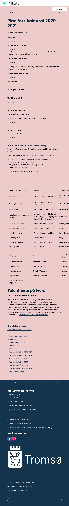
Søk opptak (12, 333)
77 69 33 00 (23, 401)
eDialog (49, 427)
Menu (34, 12)
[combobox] (59, 9)
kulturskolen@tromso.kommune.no (28, 409)
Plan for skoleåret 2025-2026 (19, 330)
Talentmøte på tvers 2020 (21, 355)
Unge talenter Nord (17, 326)
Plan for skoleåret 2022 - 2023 (21, 362)
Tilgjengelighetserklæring (17, 490)
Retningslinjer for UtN (16, 342)
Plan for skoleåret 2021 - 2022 (21, 359)
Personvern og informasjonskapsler (19, 486)
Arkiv (9, 348)
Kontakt (10, 345)
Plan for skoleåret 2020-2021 (20, 352)
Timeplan (11, 41)
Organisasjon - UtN (15, 339)
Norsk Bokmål (58, 9)
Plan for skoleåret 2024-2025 (21, 368)
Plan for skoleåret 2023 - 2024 (21, 365)
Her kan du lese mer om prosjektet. (33, 315)
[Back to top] (34, 500)
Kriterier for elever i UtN (17, 336)
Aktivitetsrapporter (15, 372)
